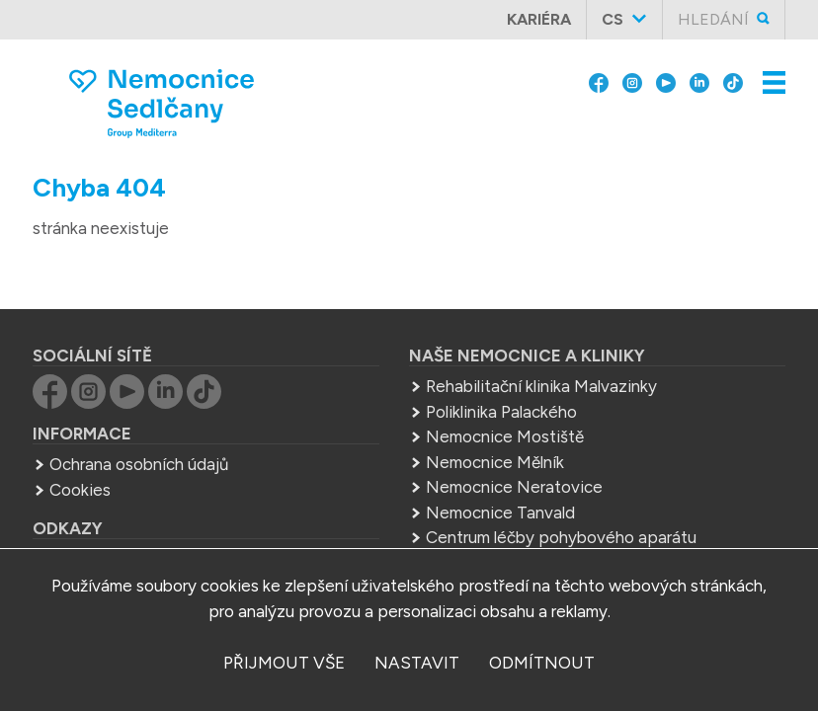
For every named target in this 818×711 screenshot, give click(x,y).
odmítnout (542, 662)
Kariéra (539, 19)
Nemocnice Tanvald (500, 479)
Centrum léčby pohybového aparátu (561, 504)
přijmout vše (284, 662)
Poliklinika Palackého (501, 378)
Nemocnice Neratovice (514, 453)
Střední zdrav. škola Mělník (524, 529)
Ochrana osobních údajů (138, 430)
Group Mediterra (112, 526)
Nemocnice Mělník (495, 428)
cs (612, 19)
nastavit (416, 662)
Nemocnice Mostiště (505, 403)
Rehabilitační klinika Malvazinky (541, 352)
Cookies (80, 456)
